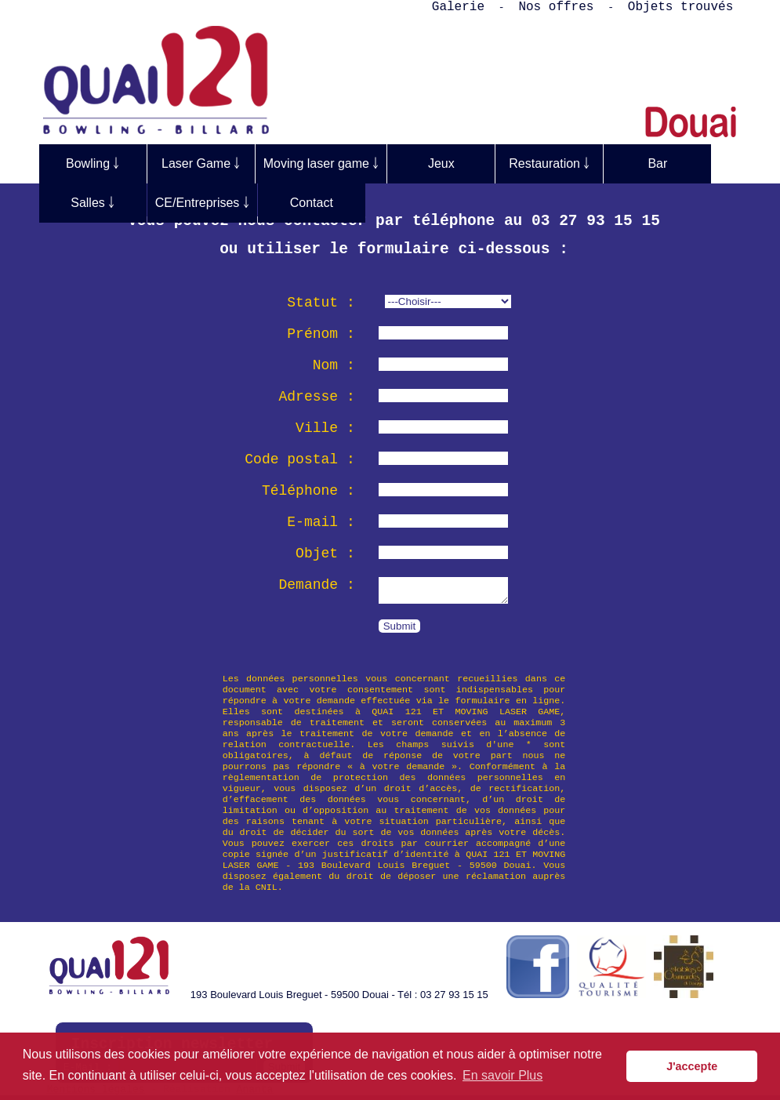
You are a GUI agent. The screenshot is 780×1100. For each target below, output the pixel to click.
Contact (311, 202)
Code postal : (299, 459)
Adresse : (317, 397)
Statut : (320, 302)
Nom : (334, 365)
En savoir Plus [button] (502, 1075)
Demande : (317, 585)
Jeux (441, 163)
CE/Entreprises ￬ (202, 202)
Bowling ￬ (92, 163)
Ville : (325, 428)
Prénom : (320, 334)
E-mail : (320, 522)
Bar (657, 163)
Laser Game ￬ (200, 163)
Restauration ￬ (549, 163)
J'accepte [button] (691, 1066)
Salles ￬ (92, 202)
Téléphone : (308, 491)
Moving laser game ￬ (321, 163)
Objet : (325, 553)
